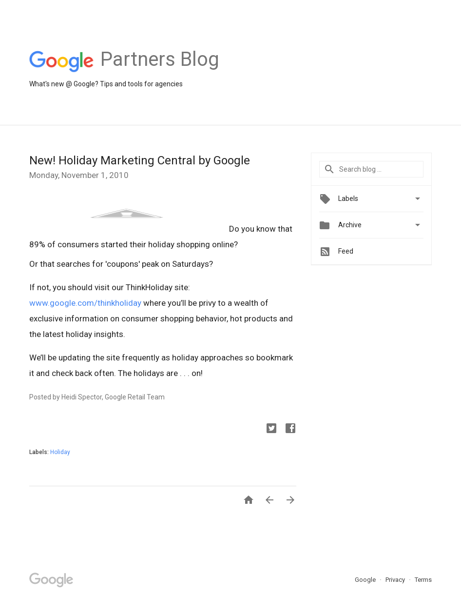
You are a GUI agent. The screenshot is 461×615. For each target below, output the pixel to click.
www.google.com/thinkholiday (85, 303)
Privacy (395, 579)
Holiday (60, 452)
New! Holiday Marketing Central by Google (139, 160)
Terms (423, 579)
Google (366, 579)
